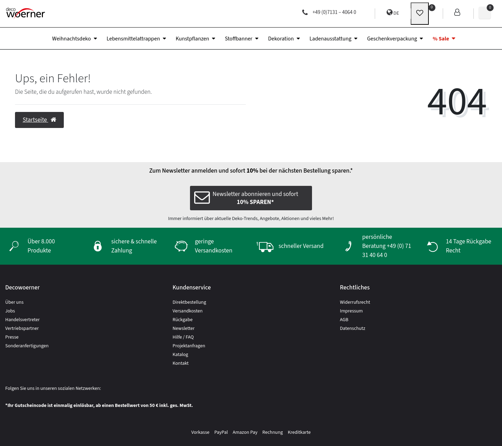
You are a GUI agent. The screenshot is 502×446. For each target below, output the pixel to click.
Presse (11, 337)
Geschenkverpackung (392, 39)
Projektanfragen (189, 345)
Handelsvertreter (22, 319)
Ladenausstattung (330, 39)
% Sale (441, 39)
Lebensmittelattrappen (133, 39)
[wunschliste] (420, 13)
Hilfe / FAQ (183, 337)
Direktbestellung (189, 302)
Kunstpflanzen (192, 39)
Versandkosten (188, 311)
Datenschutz (352, 328)
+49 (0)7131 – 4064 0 (329, 12)
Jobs (10, 311)
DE (393, 13)
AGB (344, 319)
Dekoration (281, 39)
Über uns (14, 302)
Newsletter (184, 328)
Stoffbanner (238, 39)
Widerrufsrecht (355, 302)
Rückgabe (182, 319)
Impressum (351, 311)
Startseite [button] (39, 119)
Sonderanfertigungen (26, 345)
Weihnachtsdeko (71, 39)
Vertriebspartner (22, 328)
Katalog (180, 354)
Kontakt (181, 363)
